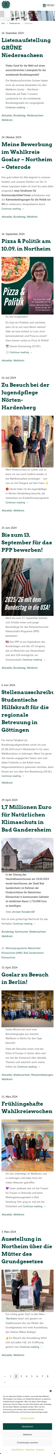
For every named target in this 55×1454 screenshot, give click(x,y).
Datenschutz (29, 1449)
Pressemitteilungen (42, 1074)
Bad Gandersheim (34, 952)
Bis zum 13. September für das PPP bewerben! (26, 542)
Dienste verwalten (27, 1418)
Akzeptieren (27, 1426)
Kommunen (21, 931)
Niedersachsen (14, 23)
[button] (50, 1390)
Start (3, 23)
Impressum (40, 1449)
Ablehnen (27, 1434)
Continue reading (17, 107)
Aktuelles (6, 115)
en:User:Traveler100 (23, 911)
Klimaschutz (8, 957)
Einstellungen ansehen (27, 1442)
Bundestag (19, 115)
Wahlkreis (6, 120)
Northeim (11, 1318)
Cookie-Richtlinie (17, 1449)
